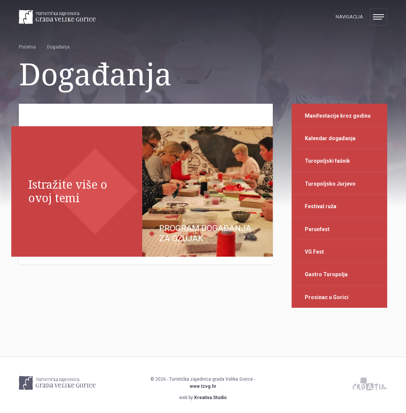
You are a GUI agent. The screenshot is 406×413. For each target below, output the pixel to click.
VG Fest (314, 252)
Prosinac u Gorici (326, 297)
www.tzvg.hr (203, 386)
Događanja (58, 47)
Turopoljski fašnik (327, 161)
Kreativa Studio (210, 397)
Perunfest (317, 229)
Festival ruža (320, 206)
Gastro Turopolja (326, 274)
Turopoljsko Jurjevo (330, 184)
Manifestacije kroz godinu (338, 116)
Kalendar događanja (330, 138)
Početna (27, 47)
